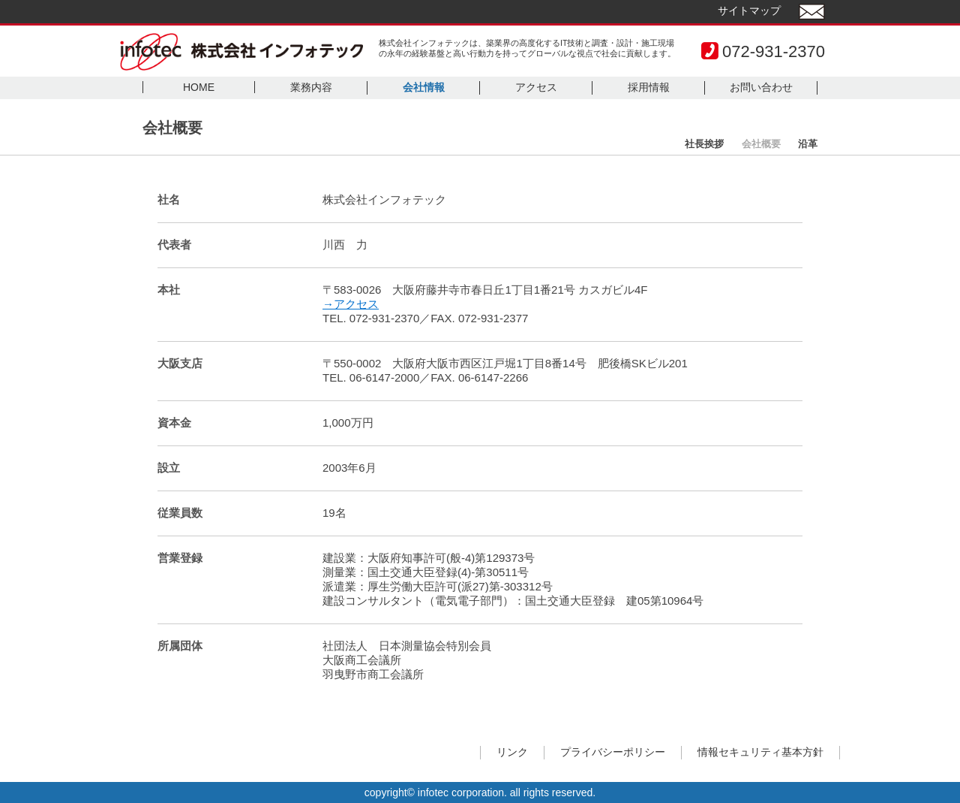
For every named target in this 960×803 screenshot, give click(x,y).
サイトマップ (749, 11)
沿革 (808, 143)
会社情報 (424, 87)
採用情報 (649, 87)
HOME (198, 87)
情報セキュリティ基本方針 (761, 752)
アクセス (536, 87)
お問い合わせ (761, 87)
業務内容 (311, 87)
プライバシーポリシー (612, 752)
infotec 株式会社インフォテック (241, 52)
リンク (512, 752)
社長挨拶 (704, 143)
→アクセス (350, 303)
